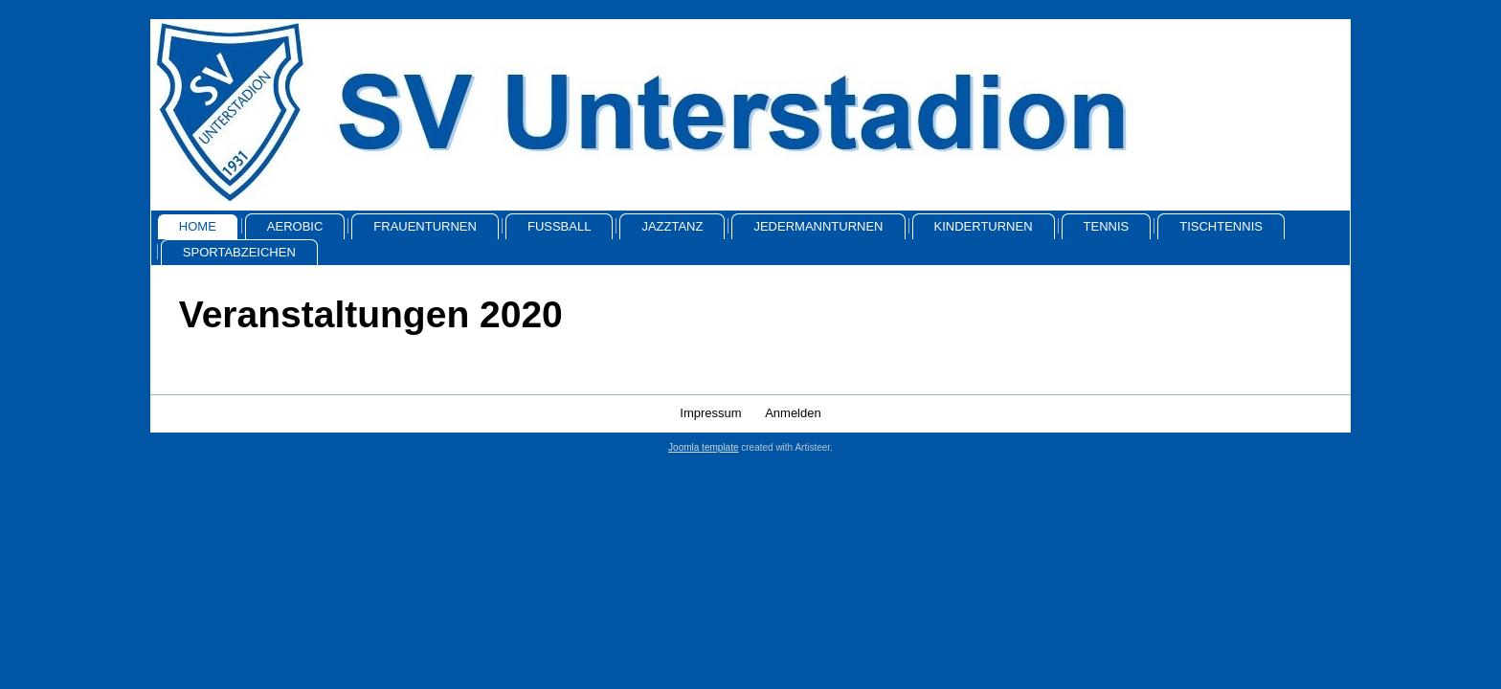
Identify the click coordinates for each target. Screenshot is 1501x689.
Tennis (1107, 226)
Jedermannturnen (818, 226)
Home (197, 226)
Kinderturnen (983, 226)
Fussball (559, 226)
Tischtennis (1221, 226)
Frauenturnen (425, 226)
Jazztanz (672, 226)
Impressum (710, 413)
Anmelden (793, 413)
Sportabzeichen (239, 252)
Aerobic (295, 226)
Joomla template (703, 447)
